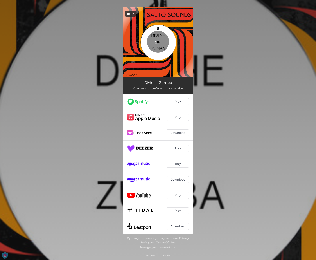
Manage (145, 247)
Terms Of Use (165, 242)
